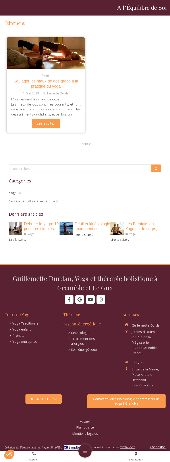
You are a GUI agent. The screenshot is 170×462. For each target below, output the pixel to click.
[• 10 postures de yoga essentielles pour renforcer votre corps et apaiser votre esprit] (15, 228)
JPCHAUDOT (127, 447)
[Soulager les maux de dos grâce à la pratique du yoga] (46, 53)
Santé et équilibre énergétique (32, 201)
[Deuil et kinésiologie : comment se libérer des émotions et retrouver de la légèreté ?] (66, 228)
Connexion (158, 446)
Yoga (13, 192)
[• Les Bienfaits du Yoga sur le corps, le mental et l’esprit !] (117, 228)
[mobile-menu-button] (85, 451)
